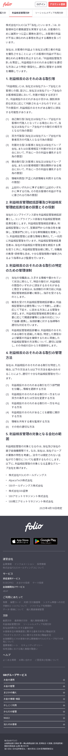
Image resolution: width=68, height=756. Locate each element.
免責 (5, 602)
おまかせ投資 (23, 582)
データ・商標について (13, 609)
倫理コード (15, 602)
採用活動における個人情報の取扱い (20, 648)
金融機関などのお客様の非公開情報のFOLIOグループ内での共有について (33, 640)
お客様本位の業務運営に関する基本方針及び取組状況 (29, 631)
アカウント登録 (57, 4)
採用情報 (41, 564)
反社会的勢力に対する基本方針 (18, 627)
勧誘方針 (7, 620)
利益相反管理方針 (11, 624)
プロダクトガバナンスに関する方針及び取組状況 (27, 635)
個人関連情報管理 (35, 609)
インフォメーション (24, 564)
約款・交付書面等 (32, 602)
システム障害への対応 (54, 602)
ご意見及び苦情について (47, 660)
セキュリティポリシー (32, 645)
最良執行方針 (21, 620)
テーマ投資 (37, 582)
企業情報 (7, 564)
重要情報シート (10, 645)
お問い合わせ (25, 660)
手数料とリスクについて (15, 605)
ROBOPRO (8, 582)
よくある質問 (9, 660)
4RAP (5, 591)
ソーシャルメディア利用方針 (37, 624)
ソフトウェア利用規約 (40, 605)
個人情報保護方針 (39, 620)
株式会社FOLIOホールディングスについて (23, 567)
